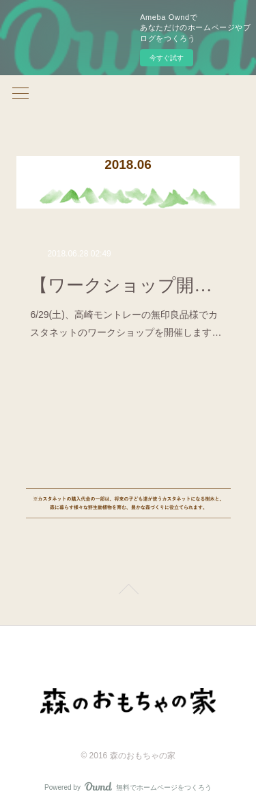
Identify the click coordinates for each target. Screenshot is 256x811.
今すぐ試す (167, 58)
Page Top (128, 591)
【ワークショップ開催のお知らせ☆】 (127, 285)
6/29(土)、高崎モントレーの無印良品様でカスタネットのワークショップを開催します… (125, 323)
